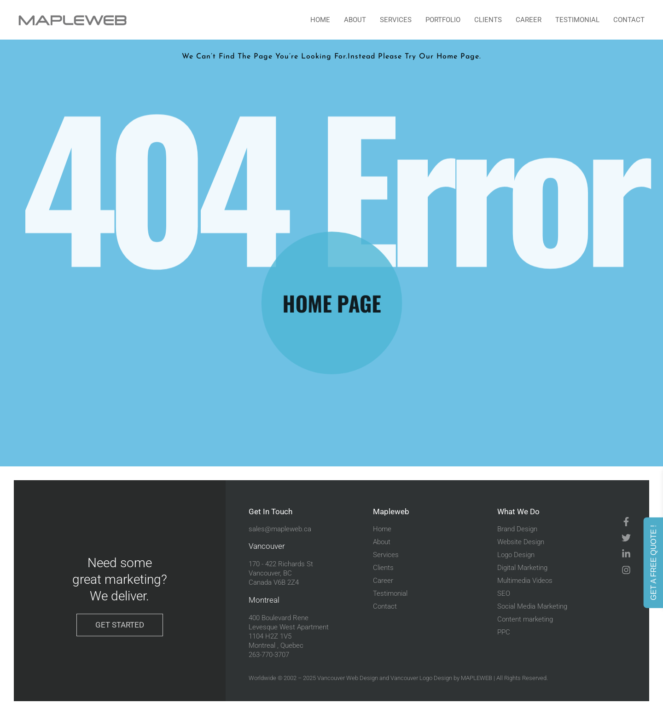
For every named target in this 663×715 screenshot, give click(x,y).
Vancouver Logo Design (421, 677)
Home (320, 20)
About (355, 20)
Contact (629, 20)
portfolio (442, 20)
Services (396, 20)
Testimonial (577, 20)
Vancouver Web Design (347, 677)
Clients (488, 20)
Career (528, 20)
